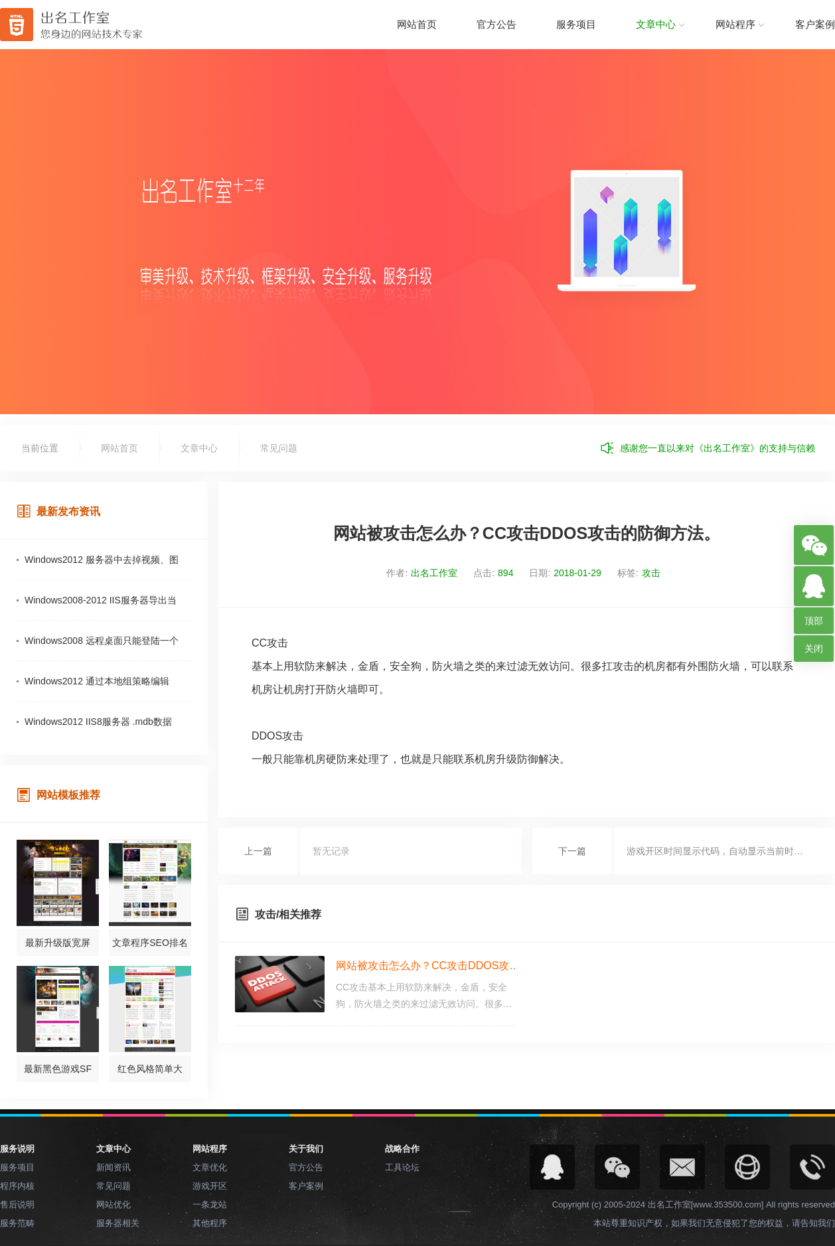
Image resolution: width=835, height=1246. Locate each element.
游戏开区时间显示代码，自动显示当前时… (715, 851)
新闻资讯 (113, 1167)
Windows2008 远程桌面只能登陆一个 (102, 640)
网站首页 (417, 24)
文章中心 (656, 24)
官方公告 (496, 24)
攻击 (651, 573)
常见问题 (278, 448)
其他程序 (209, 1223)
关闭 (813, 648)
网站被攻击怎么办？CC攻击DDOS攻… (428, 965)
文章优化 (209, 1167)
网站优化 (113, 1204)
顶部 (813, 620)
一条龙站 (209, 1204)
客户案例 (815, 24)
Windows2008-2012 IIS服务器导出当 (101, 600)
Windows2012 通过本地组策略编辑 (97, 681)
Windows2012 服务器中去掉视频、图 (102, 559)
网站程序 (735, 24)
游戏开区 (209, 1186)
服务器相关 (117, 1223)
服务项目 (576, 24)
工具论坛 (402, 1167)
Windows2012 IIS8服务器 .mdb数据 (98, 721)
